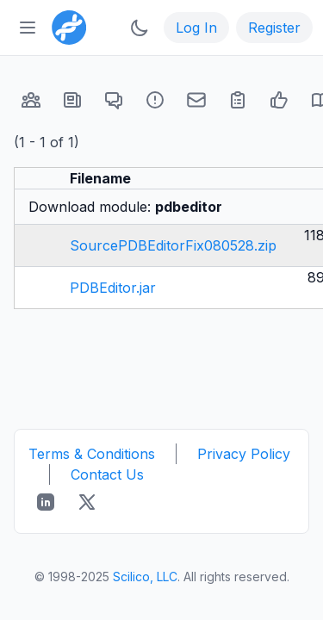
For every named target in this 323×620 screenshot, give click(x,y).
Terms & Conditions (91, 453)
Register (274, 27)
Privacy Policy (243, 453)
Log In (196, 27)
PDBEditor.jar (113, 287)
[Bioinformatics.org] (65, 25)
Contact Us (107, 474)
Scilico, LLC (145, 576)
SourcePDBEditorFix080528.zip (173, 245)
